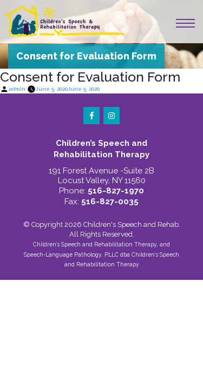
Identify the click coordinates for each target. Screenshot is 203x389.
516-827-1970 (116, 191)
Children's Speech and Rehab (131, 224)
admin (17, 89)
